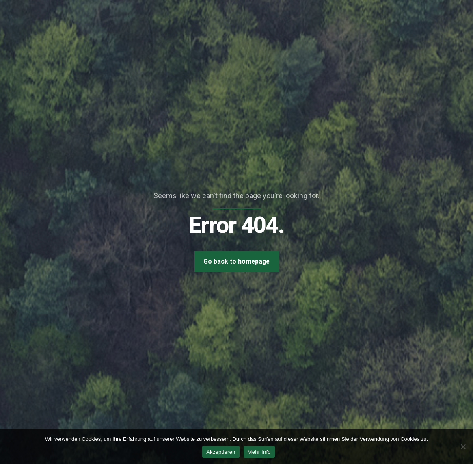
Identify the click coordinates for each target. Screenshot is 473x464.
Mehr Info (259, 452)
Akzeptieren (220, 452)
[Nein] (463, 446)
